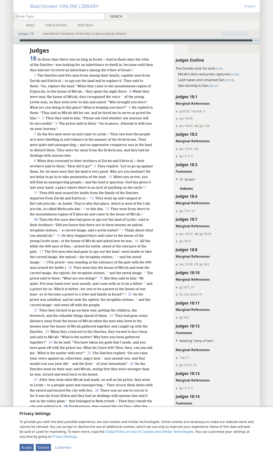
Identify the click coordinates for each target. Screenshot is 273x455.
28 (104, 395)
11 (35, 198)
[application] (136, 40)
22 (111, 321)
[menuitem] (255, 16)
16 (142, 246)
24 (50, 347)
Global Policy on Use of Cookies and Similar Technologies (149, 431)
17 (47, 257)
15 (66, 241)
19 (109, 283)
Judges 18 (23, 33)
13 (106, 214)
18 (76, 273)
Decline (43, 447)
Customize (63, 447)
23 (47, 337)
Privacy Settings (64, 436)
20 (32, 305)
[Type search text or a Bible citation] (58, 16)
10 (130, 177)
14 (35, 225)
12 (91, 203)
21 (35, 315)
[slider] (136, 40)
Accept (26, 447)
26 (138, 369)
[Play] (16, 40)
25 (95, 358)
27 (35, 385)
